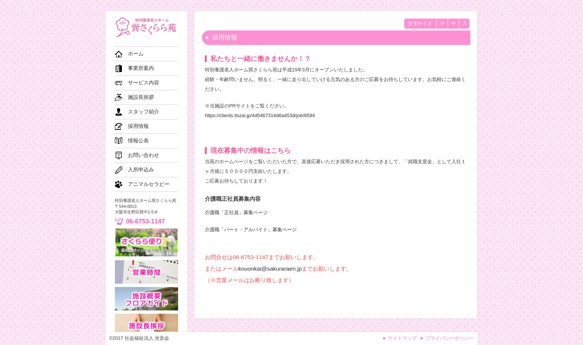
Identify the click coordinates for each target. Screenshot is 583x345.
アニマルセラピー (149, 184)
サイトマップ (402, 338)
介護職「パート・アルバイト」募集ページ (251, 229)
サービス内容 (143, 83)
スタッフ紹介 (143, 112)
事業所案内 (141, 68)
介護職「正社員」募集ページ (236, 212)
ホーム (136, 54)
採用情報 (138, 126)
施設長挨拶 (141, 97)
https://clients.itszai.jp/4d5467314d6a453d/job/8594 (260, 115)
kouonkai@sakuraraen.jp (270, 268)
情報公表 (138, 141)
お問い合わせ (143, 155)
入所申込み (141, 169)
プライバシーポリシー (449, 338)
